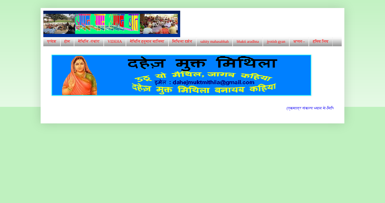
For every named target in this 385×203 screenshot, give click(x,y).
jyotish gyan (276, 42)
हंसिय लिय (320, 42)
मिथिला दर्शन (182, 42)
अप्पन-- (299, 42)
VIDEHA (115, 42)
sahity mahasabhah (214, 42)
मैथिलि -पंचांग (88, 42)
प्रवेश (51, 42)
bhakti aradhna (248, 42)
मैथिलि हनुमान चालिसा (147, 42)
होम (67, 42)
